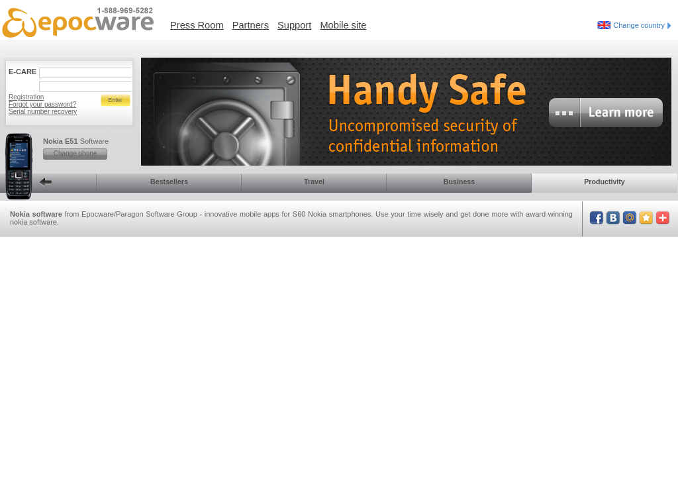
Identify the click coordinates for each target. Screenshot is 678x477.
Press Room (197, 25)
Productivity (604, 182)
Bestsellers (169, 182)
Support (294, 25)
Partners (250, 25)
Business (459, 182)
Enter (115, 100)
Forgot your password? (42, 104)
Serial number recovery (43, 111)
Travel (314, 182)
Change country (642, 25)
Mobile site (343, 25)
